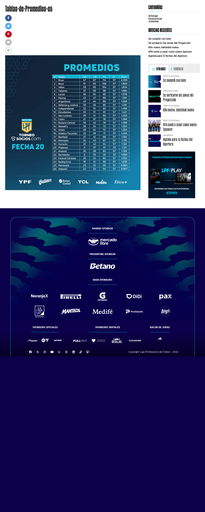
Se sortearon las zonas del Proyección (169, 42)
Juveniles (153, 21)
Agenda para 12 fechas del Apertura (167, 55)
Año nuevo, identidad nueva (163, 47)
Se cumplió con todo (159, 38)
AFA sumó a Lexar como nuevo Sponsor (170, 51)
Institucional (155, 18)
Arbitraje (153, 15)
